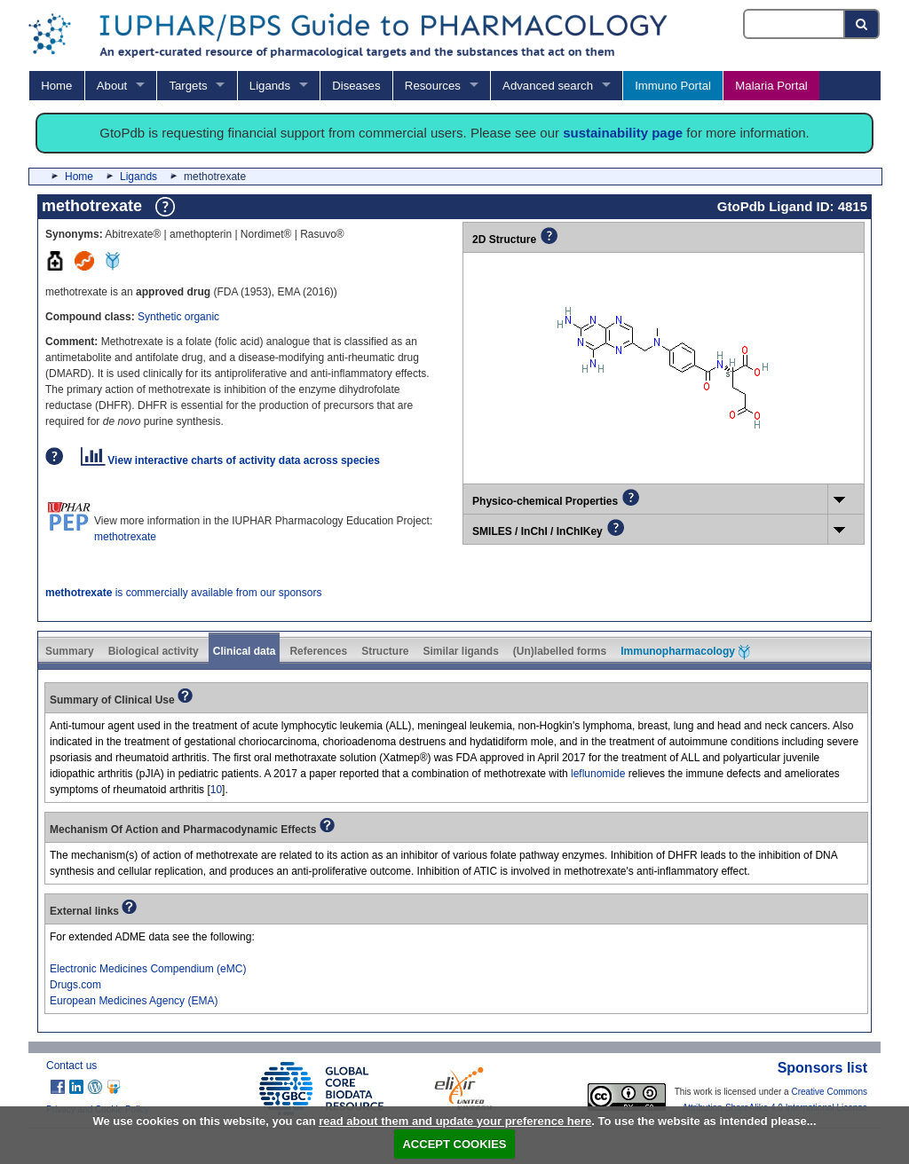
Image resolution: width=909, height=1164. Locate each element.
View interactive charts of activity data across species (230, 460)
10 (216, 789)
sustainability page (623, 132)
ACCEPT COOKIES (454, 1144)
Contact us (71, 1065)
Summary (69, 651)
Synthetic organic (178, 317)
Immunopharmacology (685, 652)
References (318, 651)
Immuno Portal (673, 85)
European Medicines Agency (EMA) (133, 1001)
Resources (433, 85)
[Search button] (862, 24)
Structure (384, 651)
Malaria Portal (771, 85)
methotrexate (125, 537)
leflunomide (598, 773)
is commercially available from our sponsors (183, 592)
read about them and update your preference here (455, 1121)
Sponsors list (822, 1067)
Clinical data (244, 651)
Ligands (269, 85)
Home (56, 85)
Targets (188, 85)
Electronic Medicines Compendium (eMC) (148, 969)
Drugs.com (75, 985)
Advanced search (547, 85)
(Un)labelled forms (559, 651)
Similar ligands (460, 651)
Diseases (356, 85)
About (112, 85)
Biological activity (153, 651)
